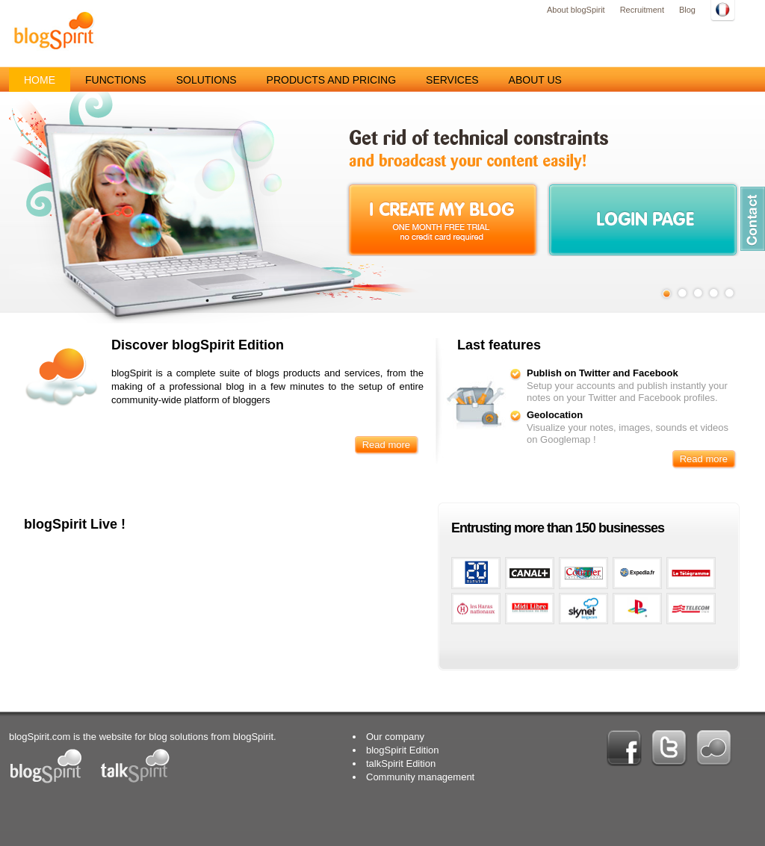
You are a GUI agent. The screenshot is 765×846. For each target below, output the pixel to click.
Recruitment (642, 9)
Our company (395, 736)
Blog (687, 9)
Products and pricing (331, 80)
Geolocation (555, 414)
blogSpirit (54, 29)
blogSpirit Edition (402, 750)
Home (39, 80)
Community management (420, 777)
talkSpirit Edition (401, 763)
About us (535, 80)
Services (452, 80)
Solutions (206, 80)
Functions (115, 80)
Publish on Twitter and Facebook (602, 373)
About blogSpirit (576, 9)
